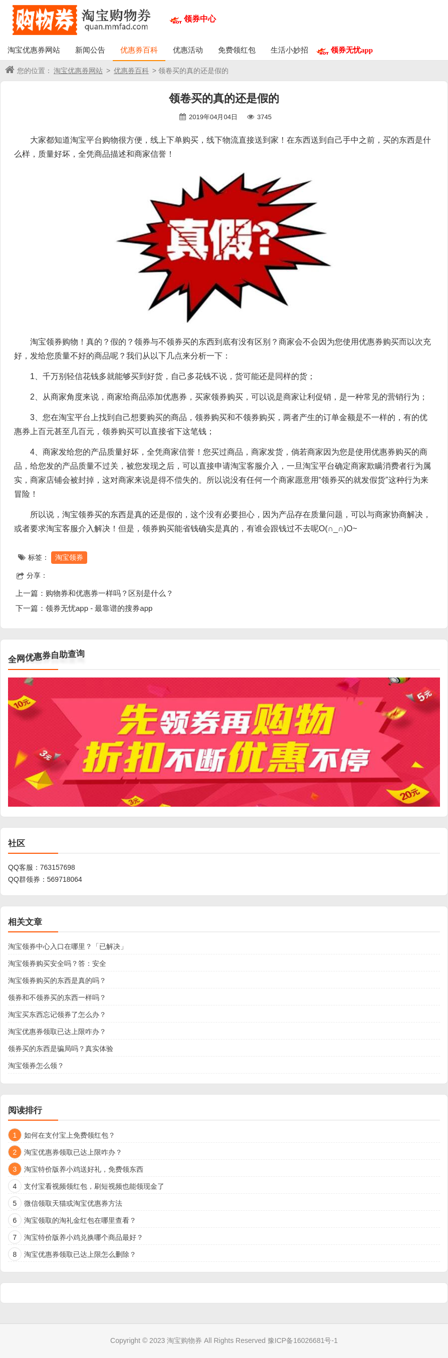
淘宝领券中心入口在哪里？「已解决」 (67, 946)
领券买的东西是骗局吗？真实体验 (60, 1049)
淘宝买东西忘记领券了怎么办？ (57, 1014)
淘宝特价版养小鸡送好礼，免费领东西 (83, 1169)
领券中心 (200, 19)
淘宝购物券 (184, 1340)
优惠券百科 (139, 50)
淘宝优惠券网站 (34, 50)
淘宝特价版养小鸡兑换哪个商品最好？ (83, 1237)
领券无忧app (352, 50)
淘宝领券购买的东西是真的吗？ (57, 980)
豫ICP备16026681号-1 (303, 1340)
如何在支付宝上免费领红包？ (69, 1135)
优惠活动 (188, 50)
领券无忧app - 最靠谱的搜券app (99, 608)
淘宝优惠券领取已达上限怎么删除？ (80, 1254)
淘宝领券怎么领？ (36, 1066)
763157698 (57, 867)
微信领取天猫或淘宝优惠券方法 (73, 1203)
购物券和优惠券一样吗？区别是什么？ (109, 593)
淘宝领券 (69, 557)
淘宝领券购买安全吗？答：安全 (57, 963)
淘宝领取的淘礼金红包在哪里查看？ (80, 1220)
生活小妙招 (289, 50)
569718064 (64, 879)
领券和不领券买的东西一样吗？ (57, 997)
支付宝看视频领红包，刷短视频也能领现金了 (94, 1186)
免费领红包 (237, 50)
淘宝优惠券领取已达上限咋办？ (57, 1032)
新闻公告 (90, 50)
